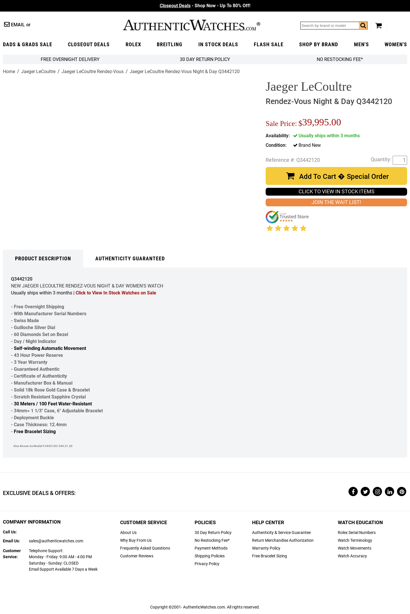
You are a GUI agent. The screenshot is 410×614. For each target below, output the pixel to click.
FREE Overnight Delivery (70, 59)
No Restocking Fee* (340, 59)
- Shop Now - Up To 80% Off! (205, 5)
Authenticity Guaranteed (130, 258)
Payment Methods (211, 548)
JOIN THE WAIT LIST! (336, 202)
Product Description (43, 258)
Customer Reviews (136, 556)
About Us (128, 532)
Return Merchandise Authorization (283, 540)
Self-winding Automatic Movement (50, 348)
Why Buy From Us (136, 540)
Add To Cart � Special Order (344, 176)
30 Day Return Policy (213, 532)
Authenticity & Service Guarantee (281, 532)
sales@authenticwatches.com (56, 541)
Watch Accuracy (352, 556)
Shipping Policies (210, 556)
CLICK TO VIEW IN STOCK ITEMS (336, 191)
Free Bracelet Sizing (35, 431)
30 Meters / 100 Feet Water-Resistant (53, 404)
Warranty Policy (266, 548)
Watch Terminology (355, 540)
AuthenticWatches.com (191, 25)
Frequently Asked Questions (145, 548)
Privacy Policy (207, 563)
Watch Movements (354, 548)
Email (18, 24)
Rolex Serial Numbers (357, 532)
